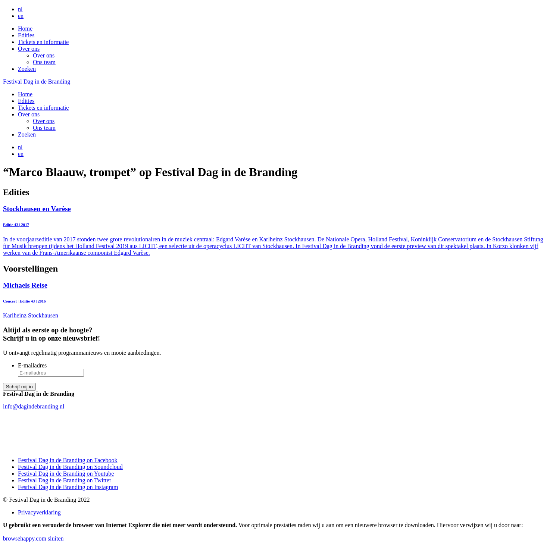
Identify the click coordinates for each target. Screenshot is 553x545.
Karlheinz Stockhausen (276, 300)
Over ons (29, 49)
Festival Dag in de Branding (36, 81)
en (21, 16)
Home (25, 28)
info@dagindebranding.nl (33, 406)
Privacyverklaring (39, 512)
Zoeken (27, 69)
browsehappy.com (24, 538)
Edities (26, 35)
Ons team (44, 62)
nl (20, 9)
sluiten (56, 538)
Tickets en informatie (43, 42)
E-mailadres (32, 365)
